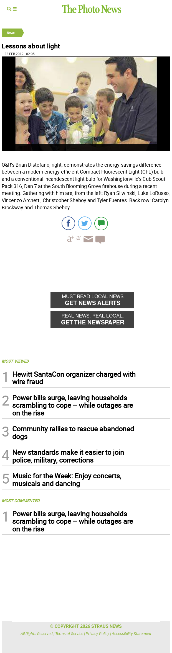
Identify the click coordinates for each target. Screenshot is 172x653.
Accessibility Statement (131, 633)
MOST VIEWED (15, 361)
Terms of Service (69, 633)
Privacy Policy (97, 633)
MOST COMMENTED (21, 500)
